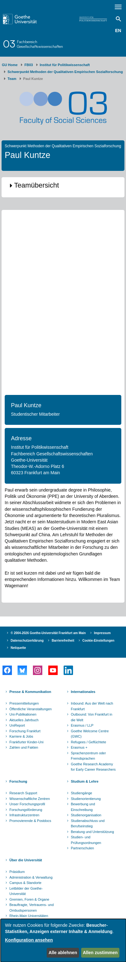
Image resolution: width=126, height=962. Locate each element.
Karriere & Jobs (21, 736)
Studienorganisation (86, 815)
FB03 (28, 65)
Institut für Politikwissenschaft (65, 65)
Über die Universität (25, 860)
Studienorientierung (86, 799)
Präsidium (17, 872)
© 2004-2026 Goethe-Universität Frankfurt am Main (48, 633)
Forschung (18, 781)
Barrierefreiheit (63, 640)
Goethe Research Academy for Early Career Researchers (93, 767)
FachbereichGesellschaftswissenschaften (40, 44)
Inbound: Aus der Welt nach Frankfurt (92, 706)
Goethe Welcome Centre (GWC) (90, 734)
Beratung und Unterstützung (92, 832)
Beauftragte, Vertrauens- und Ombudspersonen (31, 907)
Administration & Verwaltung (31, 877)
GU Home (10, 65)
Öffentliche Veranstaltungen (30, 709)
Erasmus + (79, 747)
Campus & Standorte (25, 883)
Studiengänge (81, 793)
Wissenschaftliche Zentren (29, 799)
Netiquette (18, 648)
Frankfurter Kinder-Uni (26, 742)
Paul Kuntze (26, 405)
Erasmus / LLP (82, 725)
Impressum (102, 633)
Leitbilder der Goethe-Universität (26, 891)
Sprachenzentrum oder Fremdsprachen (88, 756)
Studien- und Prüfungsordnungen (86, 840)
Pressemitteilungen (24, 703)
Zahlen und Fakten (23, 747)
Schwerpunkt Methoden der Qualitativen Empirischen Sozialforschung (65, 72)
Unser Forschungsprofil (27, 804)
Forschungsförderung (25, 810)
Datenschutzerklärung (27, 640)
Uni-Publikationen (22, 714)
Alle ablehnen (63, 952)
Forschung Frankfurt (24, 731)
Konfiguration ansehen (29, 939)
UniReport (17, 725)
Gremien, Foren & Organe (29, 899)
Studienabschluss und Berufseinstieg (88, 823)
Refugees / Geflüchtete (88, 742)
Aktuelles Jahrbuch (24, 720)
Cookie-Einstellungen (98, 640)
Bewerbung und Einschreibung (83, 807)
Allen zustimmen (100, 952)
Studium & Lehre (84, 781)
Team (12, 79)
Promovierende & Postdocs (30, 821)
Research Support (23, 793)
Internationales (83, 692)
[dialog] (63, 940)
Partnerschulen (82, 848)
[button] (63, 185)
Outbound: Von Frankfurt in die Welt (91, 717)
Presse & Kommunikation (30, 692)
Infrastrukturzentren (24, 815)
